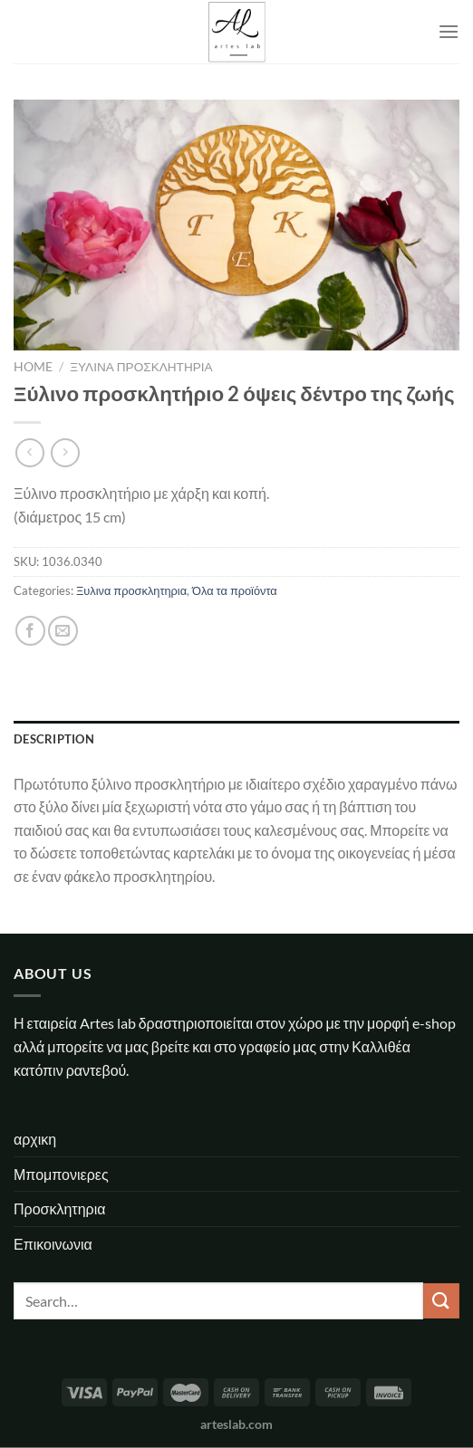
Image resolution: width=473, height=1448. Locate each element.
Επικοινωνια (53, 1243)
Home (33, 367)
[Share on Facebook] (30, 631)
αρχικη (35, 1138)
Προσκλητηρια (59, 1208)
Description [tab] (54, 739)
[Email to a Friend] (63, 631)
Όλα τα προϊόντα (234, 590)
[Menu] (448, 31)
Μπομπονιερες (61, 1174)
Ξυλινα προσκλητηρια (141, 367)
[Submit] (441, 1301)
